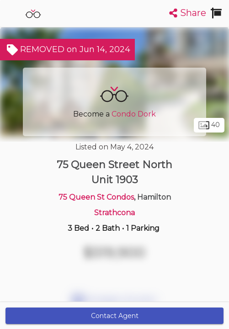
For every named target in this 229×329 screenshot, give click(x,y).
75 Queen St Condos (96, 197)
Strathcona (114, 212)
